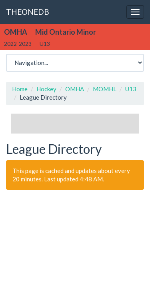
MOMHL (104, 88)
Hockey (46, 88)
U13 (130, 88)
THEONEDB (27, 11)
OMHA (74, 88)
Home (20, 88)
